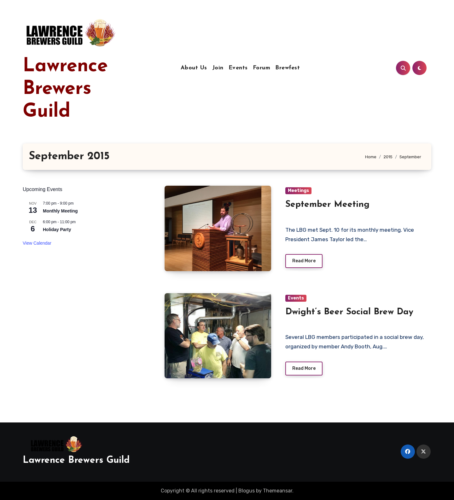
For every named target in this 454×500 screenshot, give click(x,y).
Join (218, 68)
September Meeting (327, 204)
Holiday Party (57, 229)
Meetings (298, 190)
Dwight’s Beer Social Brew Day (349, 312)
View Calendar (37, 243)
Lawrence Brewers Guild (65, 89)
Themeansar (277, 491)
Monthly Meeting (60, 210)
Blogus (246, 491)
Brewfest (287, 68)
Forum (262, 68)
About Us (194, 68)
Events (238, 68)
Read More (304, 261)
